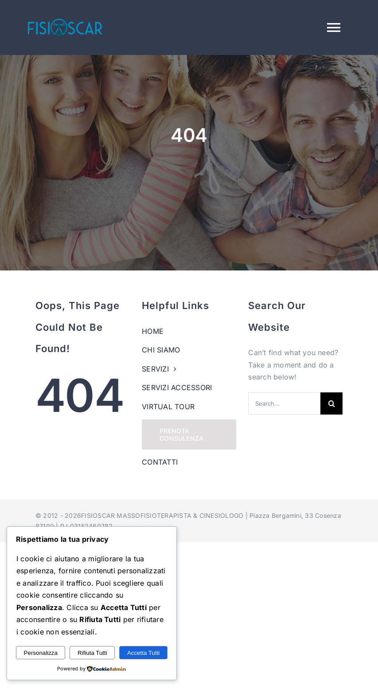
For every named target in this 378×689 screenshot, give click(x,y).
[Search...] (284, 403)
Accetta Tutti (143, 653)
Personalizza (41, 653)
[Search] (331, 403)
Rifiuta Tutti (92, 653)
